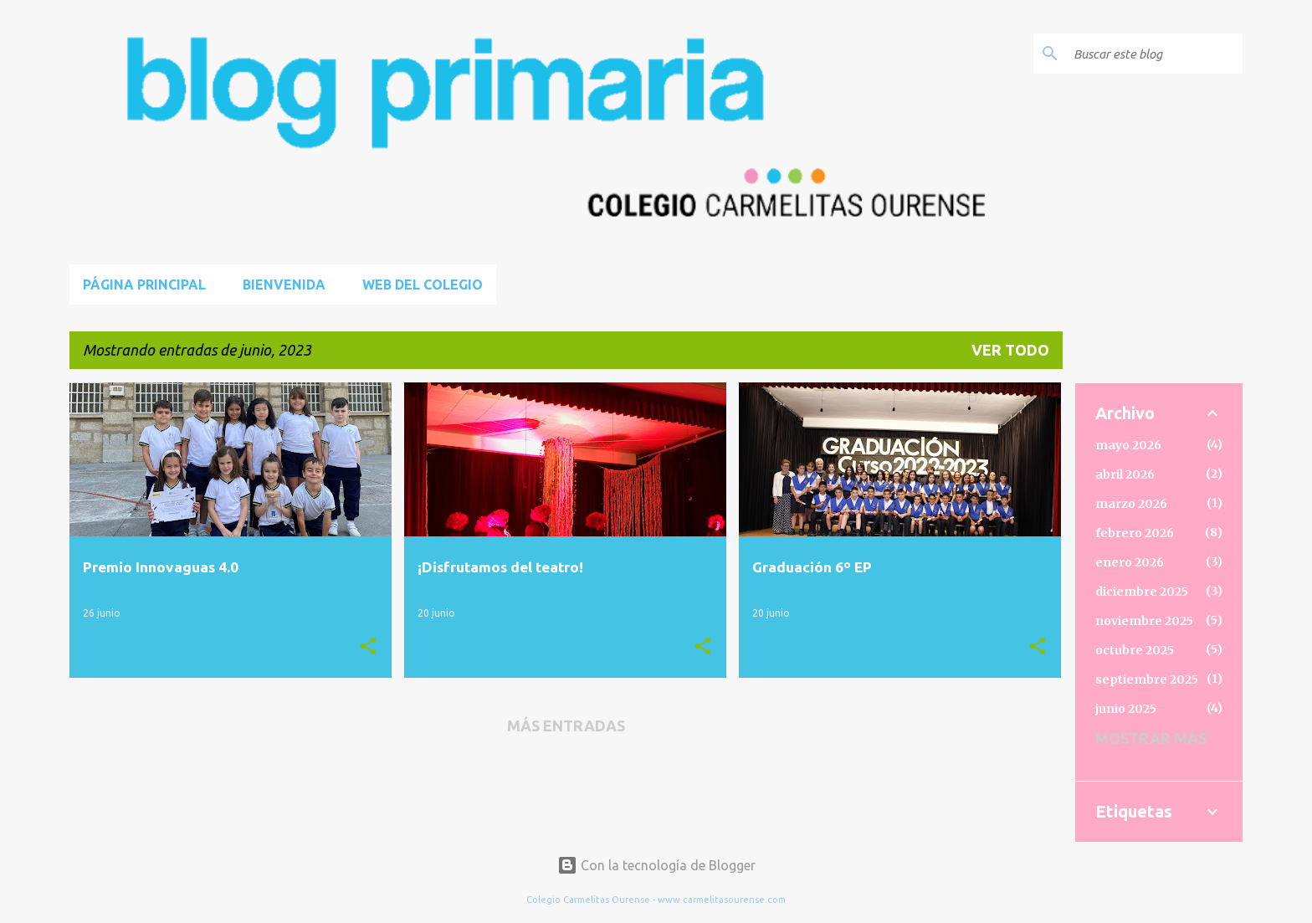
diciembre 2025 (1141, 591)
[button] (368, 647)
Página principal (144, 284)
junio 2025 (1125, 708)
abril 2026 (1125, 474)
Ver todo (1010, 349)
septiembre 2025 (1146, 679)
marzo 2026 (1131, 503)
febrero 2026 (1134, 533)
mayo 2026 (1128, 445)
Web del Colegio (422, 284)
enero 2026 (1129, 562)
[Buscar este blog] (1155, 53)
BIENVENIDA (284, 284)
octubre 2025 (1134, 650)
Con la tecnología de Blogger (656, 865)
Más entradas (566, 725)
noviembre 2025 (1144, 620)
